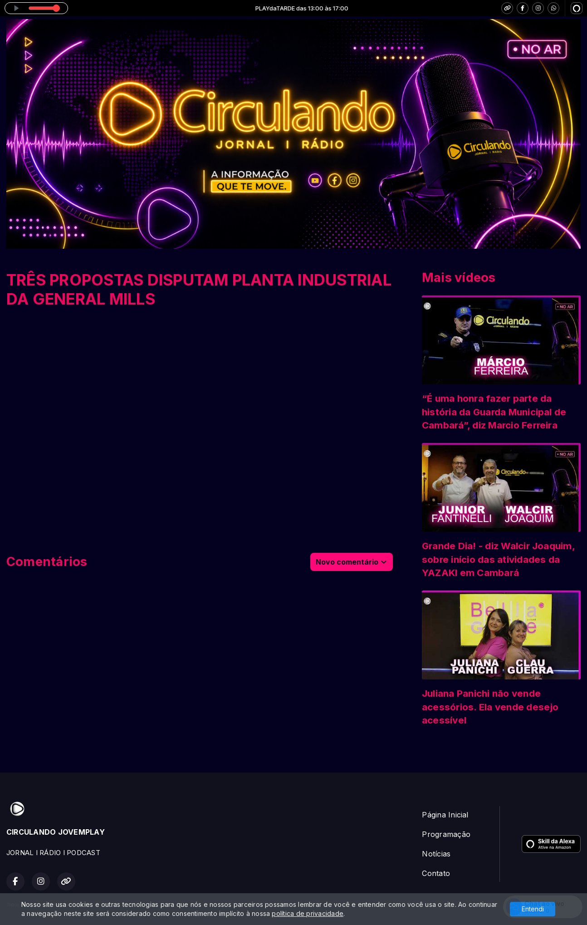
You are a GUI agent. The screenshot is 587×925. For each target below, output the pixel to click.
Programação (446, 834)
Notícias (436, 853)
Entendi (533, 909)
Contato (436, 873)
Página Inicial (445, 814)
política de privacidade (307, 913)
